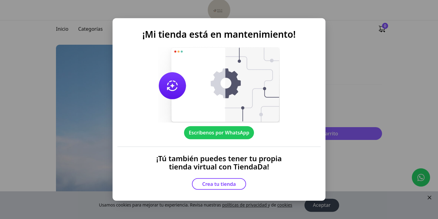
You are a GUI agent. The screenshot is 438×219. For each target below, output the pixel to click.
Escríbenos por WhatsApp (219, 132)
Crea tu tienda (219, 184)
